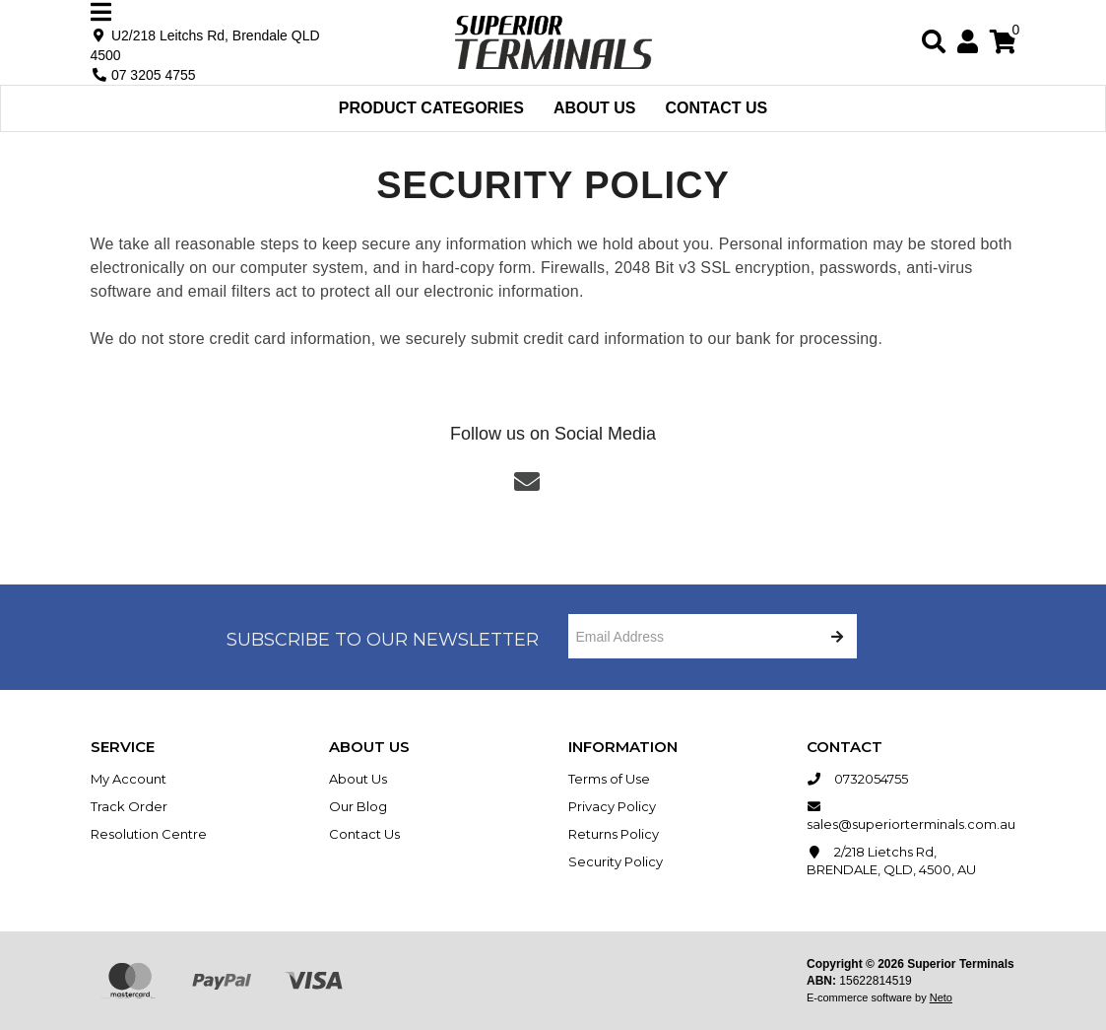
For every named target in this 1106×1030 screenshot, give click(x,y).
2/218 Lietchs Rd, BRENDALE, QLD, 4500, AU (891, 860)
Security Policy (615, 861)
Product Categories (431, 108)
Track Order (129, 806)
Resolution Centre (149, 834)
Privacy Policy (612, 806)
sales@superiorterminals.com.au (911, 814)
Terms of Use (609, 779)
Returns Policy (613, 834)
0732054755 (857, 779)
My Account (128, 779)
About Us (594, 108)
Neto (941, 997)
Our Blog (358, 806)
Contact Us (717, 108)
